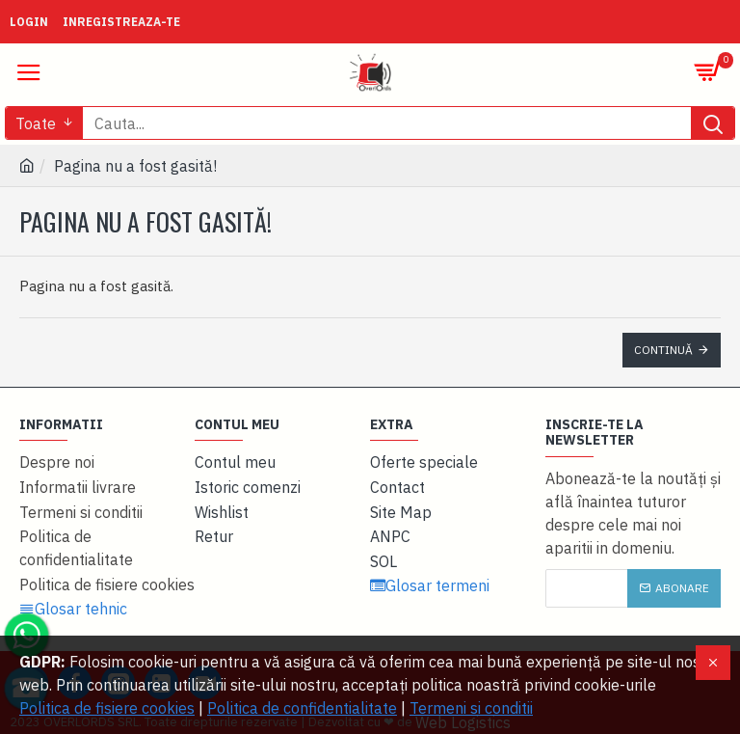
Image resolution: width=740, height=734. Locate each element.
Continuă (663, 349)
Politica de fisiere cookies (107, 708)
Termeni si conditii (471, 708)
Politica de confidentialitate (302, 708)
